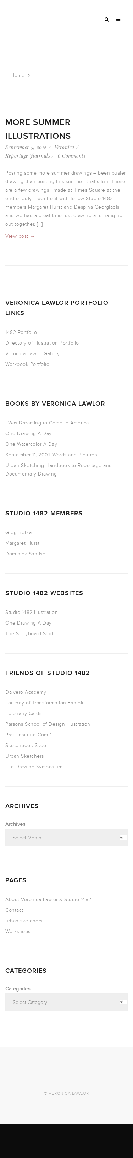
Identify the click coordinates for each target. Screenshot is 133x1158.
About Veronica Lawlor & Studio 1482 (48, 899)
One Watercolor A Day (31, 444)
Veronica (64, 147)
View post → (20, 236)
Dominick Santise (25, 554)
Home (17, 75)
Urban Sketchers (24, 756)
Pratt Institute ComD (28, 735)
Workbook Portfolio (27, 364)
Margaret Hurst (22, 543)
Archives (15, 824)
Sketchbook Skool (26, 745)
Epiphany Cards (23, 713)
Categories (17, 989)
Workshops (18, 931)
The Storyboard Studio (31, 634)
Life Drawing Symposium (33, 767)
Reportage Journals (27, 155)
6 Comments (71, 155)
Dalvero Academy (25, 692)
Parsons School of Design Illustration (47, 724)
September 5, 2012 (26, 147)
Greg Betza (18, 532)
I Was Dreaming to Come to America (47, 423)
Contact (14, 910)
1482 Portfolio (21, 332)
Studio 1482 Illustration (31, 612)
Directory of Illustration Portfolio (42, 343)
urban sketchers (24, 921)
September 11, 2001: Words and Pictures (51, 455)
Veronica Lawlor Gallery (32, 354)
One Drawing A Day (28, 433)
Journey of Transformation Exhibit (44, 703)
